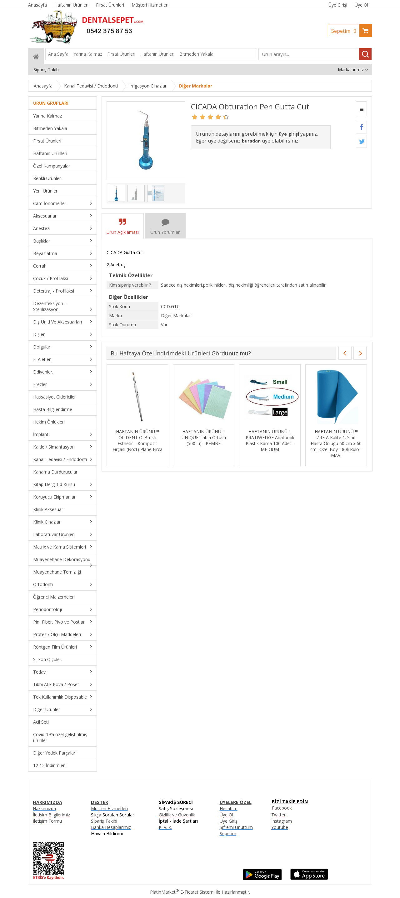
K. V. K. (165, 827)
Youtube (279, 827)
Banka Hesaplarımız (111, 827)
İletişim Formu (47, 821)
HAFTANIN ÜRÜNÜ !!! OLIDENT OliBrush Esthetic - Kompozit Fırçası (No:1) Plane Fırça (137, 440)
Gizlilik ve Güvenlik (177, 815)
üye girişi (289, 134)
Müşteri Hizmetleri (109, 808)
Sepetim (345, 31)
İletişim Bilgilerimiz (51, 815)
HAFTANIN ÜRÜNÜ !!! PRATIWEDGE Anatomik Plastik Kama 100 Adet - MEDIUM (270, 440)
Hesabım (229, 808)
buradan (251, 141)
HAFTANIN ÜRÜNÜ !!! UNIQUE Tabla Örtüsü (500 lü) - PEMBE (204, 437)
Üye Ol (361, 5)
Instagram (281, 821)
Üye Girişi (337, 5)
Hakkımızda (44, 808)
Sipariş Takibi (104, 821)
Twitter (278, 815)
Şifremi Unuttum (236, 827)
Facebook (282, 808)
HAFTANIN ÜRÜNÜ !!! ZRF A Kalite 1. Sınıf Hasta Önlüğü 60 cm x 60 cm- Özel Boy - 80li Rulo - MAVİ (336, 443)
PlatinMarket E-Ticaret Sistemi (182, 892)
